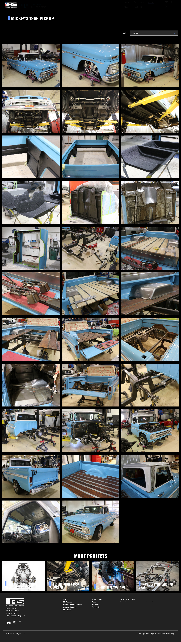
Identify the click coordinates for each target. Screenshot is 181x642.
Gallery (90, 5)
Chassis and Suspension (72, 604)
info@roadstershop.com (15, 616)
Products (77, 5)
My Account (67, 602)
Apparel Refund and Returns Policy (162, 634)
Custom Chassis (69, 607)
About (102, 5)
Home (65, 5)
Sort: (125, 33)
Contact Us (114, 5)
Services (95, 604)
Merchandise (68, 610)
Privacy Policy (143, 634)
